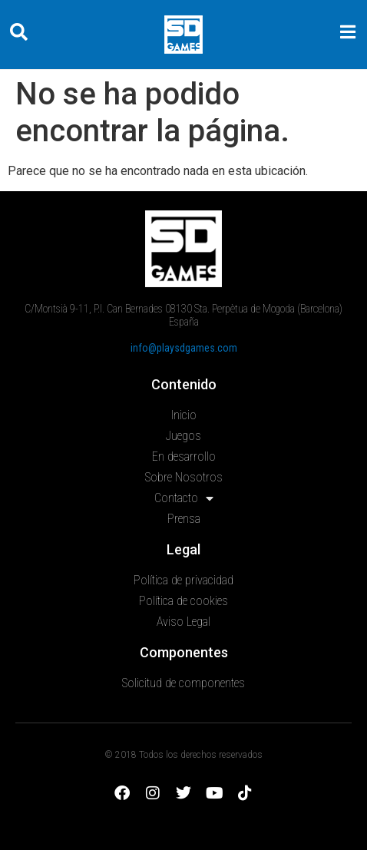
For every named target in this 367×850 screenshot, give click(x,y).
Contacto (183, 498)
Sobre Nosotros (184, 477)
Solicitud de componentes (183, 683)
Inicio (184, 415)
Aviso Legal (183, 621)
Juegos (183, 435)
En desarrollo (184, 456)
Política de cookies (183, 601)
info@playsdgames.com (184, 348)
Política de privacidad (183, 580)
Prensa (183, 518)
